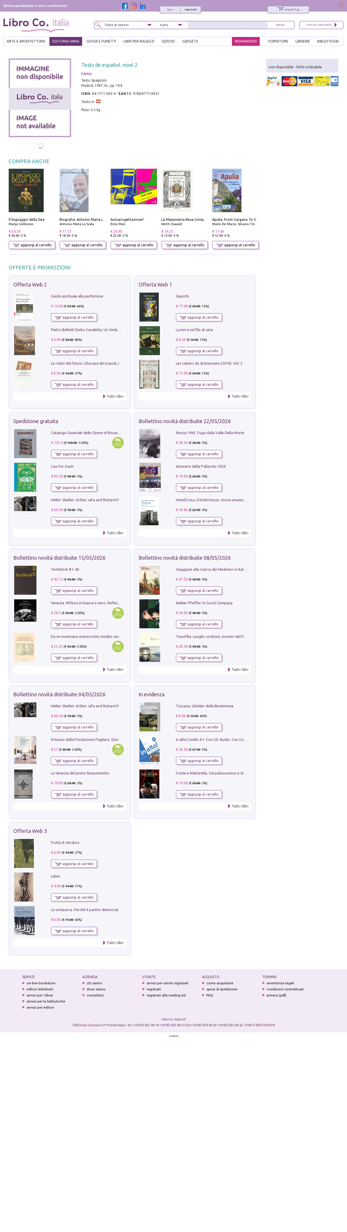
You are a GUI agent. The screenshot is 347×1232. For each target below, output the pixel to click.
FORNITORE (278, 41)
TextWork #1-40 (65, 569)
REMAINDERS (246, 41)
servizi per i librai (40, 995)
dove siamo (96, 989)
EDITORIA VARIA (65, 41)
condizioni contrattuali (285, 989)
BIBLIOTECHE (328, 41)
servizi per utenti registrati (168, 983)
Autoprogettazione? (127, 219)
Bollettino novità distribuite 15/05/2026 (59, 558)
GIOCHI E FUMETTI (101, 41)
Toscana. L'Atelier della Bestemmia (204, 706)
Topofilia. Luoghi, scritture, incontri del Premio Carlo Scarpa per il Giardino (238, 636)
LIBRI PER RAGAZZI (138, 41)
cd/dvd (168, 41)
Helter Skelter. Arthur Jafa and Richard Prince (89, 500)
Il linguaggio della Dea (27, 219)
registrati (190, 9)
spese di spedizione (221, 989)
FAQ (209, 995)
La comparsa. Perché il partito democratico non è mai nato (100, 910)
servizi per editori (40, 1007)
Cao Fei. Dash (62, 466)
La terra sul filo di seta (194, 330)
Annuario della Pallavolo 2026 (201, 466)
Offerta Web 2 (30, 284)
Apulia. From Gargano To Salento (239, 219)
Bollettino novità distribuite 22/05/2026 (185, 421)
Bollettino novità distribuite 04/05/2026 (59, 694)
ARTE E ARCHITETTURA (26, 41)
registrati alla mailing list (166, 995)
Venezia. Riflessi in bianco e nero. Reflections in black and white (104, 603)
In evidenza (152, 694)
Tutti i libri (115, 396)
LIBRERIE (303, 41)
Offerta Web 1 (155, 284)
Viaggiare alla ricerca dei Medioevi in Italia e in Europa (221, 569)
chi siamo (94, 983)
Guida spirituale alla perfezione (77, 296)
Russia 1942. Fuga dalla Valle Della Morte (210, 433)
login (170, 9)
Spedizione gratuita (35, 421)
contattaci (95, 995)
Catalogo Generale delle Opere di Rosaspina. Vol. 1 (93, 433)
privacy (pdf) (276, 995)
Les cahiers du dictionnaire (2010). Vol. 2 (209, 363)
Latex (55, 876)
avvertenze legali (280, 983)
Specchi (182, 296)
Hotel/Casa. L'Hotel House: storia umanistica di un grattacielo (227, 500)
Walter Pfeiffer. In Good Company (204, 603)
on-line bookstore (41, 983)
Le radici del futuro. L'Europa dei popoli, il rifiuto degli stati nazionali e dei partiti (118, 363)
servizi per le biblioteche (46, 1001)
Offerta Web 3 (30, 831)
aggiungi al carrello (32, 245)
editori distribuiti (40, 989)
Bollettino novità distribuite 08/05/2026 (185, 558)
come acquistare (219, 983)
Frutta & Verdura (65, 842)
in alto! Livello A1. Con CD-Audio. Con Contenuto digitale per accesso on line (239, 739)
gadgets (190, 41)
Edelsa (86, 74)
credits (173, 1036)
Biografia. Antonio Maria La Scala (87, 219)
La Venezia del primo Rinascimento (80, 773)
